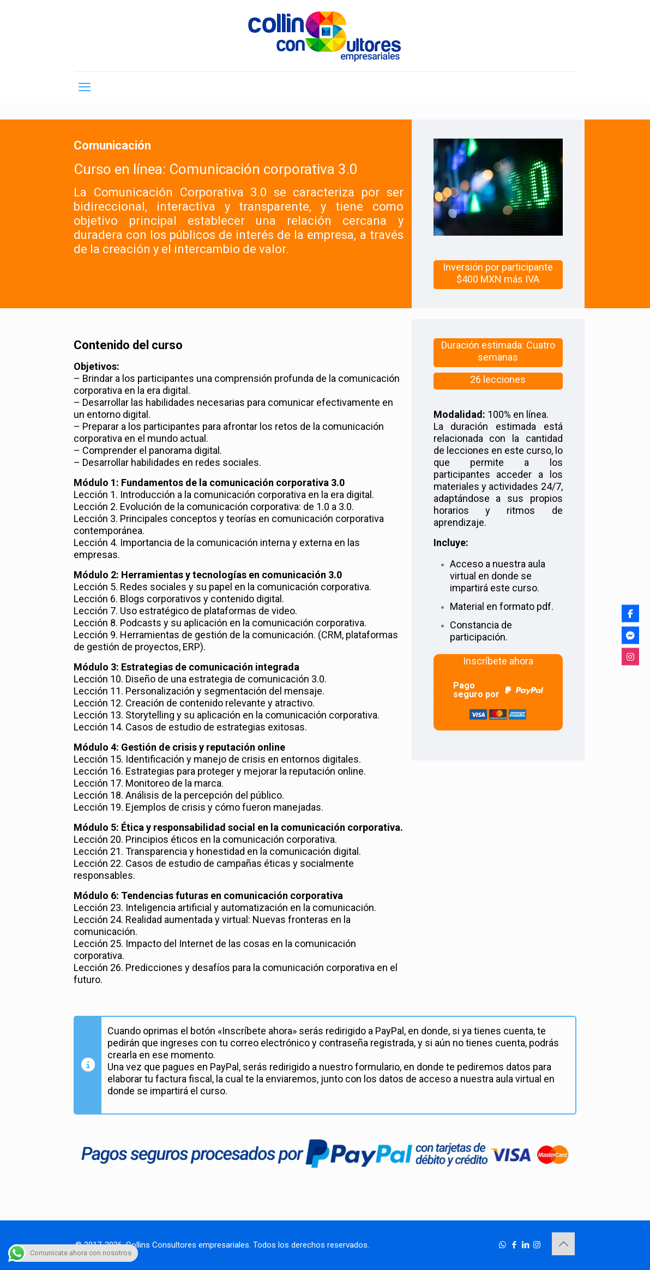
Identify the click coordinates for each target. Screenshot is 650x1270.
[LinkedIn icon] (525, 1245)
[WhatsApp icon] (502, 1245)
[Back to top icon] (563, 1243)
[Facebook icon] (514, 1245)
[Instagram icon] (537, 1245)
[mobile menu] (84, 87)
